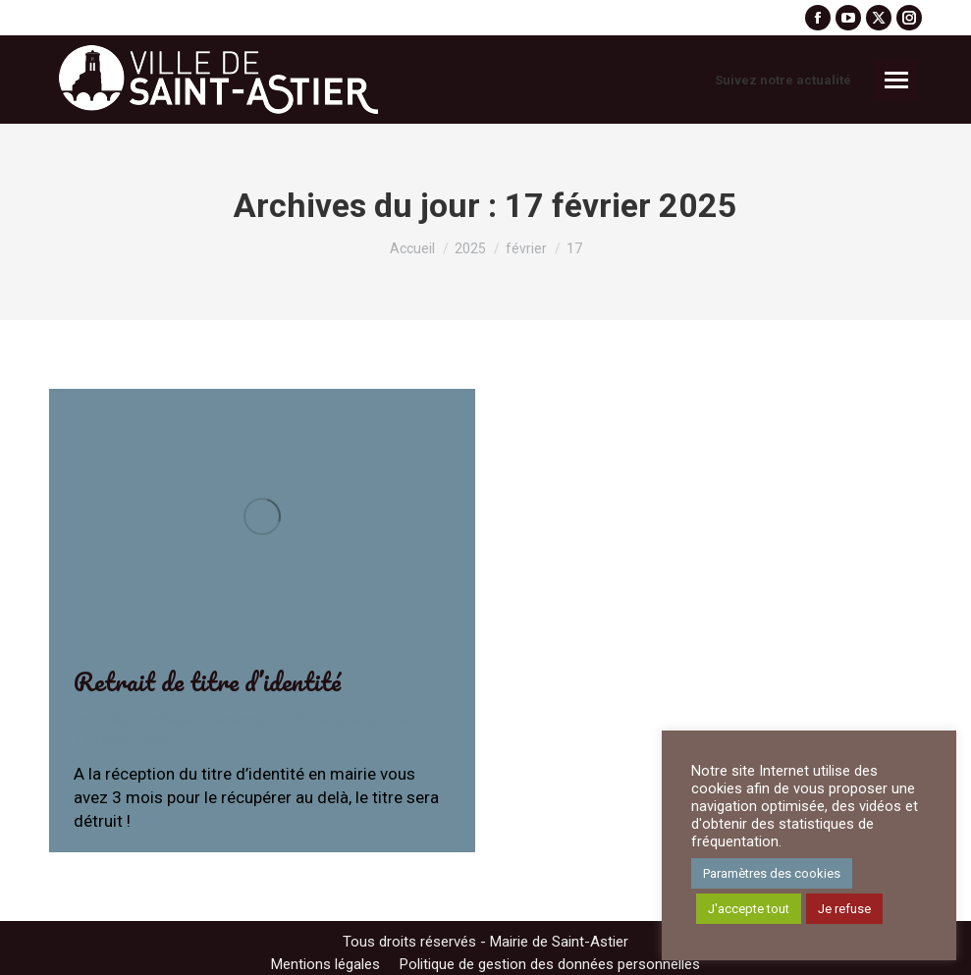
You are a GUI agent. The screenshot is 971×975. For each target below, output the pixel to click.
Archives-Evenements (208, 720)
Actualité (102, 720)
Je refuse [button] (844, 908)
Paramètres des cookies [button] (771, 873)
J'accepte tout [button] (748, 908)
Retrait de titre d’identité (207, 681)
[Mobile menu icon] (896, 80)
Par (354, 720)
